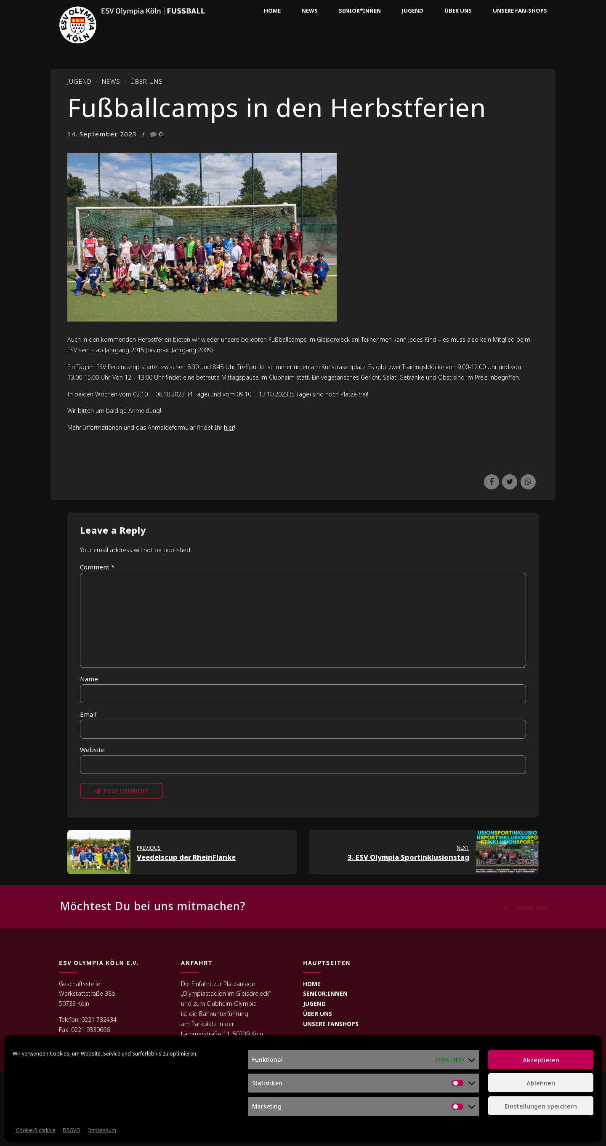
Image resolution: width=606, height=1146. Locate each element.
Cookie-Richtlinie (36, 1130)
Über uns (458, 10)
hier (229, 427)
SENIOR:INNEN (325, 993)
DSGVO (71, 1130)
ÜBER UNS (317, 1014)
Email (88, 714)
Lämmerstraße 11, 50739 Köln (222, 1034)
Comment (97, 567)
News (310, 10)
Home (272, 10)
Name (89, 679)
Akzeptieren (541, 1060)
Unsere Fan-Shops (520, 10)
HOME (312, 984)
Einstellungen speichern (541, 1106)
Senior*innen (360, 10)
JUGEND (314, 1004)
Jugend (412, 10)
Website (92, 749)
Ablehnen (540, 1083)
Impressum (102, 1130)
